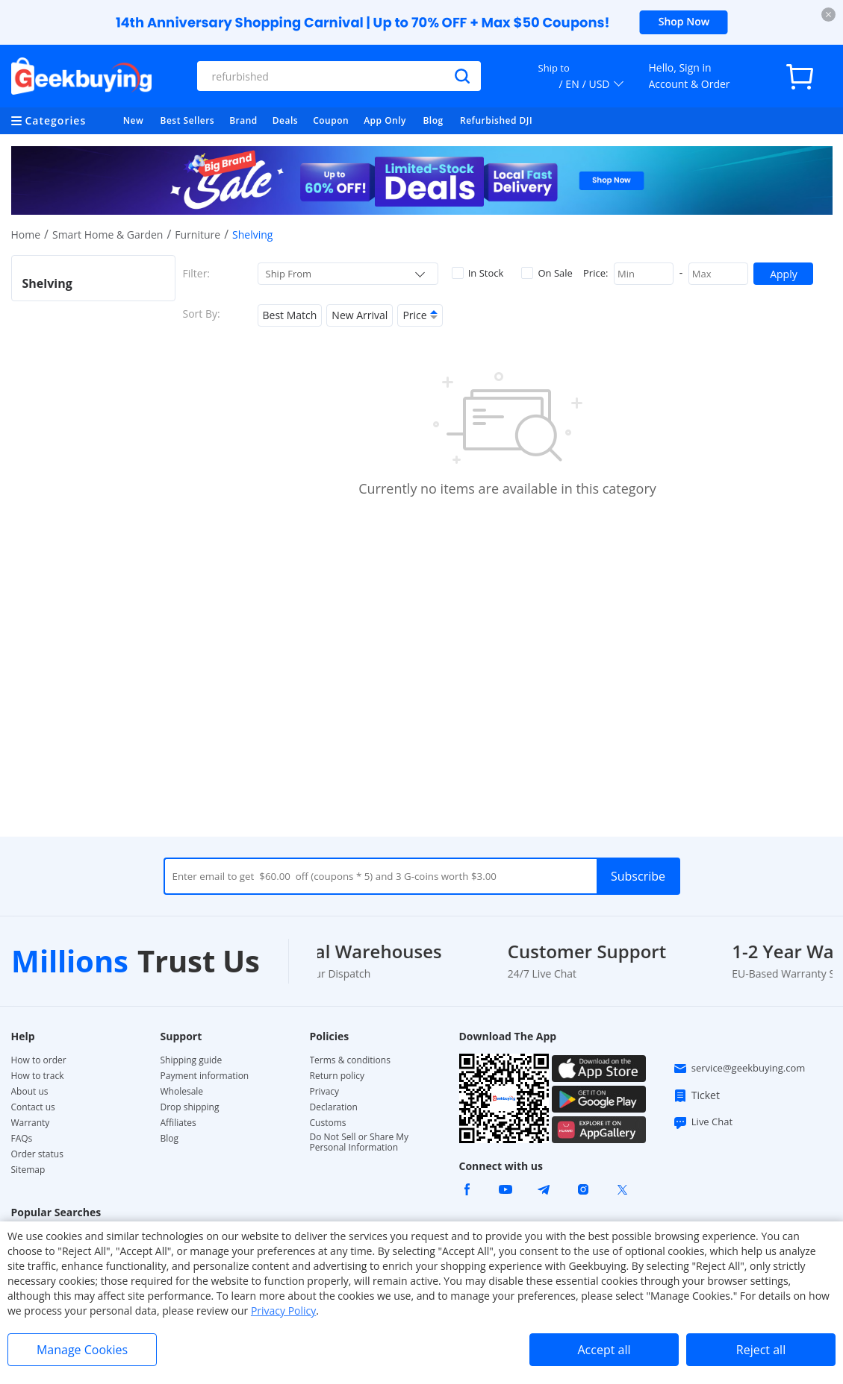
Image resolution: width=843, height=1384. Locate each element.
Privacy (325, 1091)
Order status (37, 1154)
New (133, 120)
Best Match (290, 315)
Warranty (30, 1123)
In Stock (478, 273)
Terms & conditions (350, 1060)
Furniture (197, 234)
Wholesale (182, 1091)
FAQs (22, 1138)
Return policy (337, 1076)
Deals (285, 120)
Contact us (33, 1107)
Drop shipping (190, 1107)
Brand (243, 120)
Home (26, 234)
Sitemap (28, 1169)
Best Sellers (188, 120)
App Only (385, 120)
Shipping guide (192, 1060)
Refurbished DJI (496, 120)
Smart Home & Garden (108, 234)
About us (30, 1091)
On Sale (546, 273)
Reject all (761, 1349)
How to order (38, 1060)
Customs (328, 1123)
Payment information (205, 1076)
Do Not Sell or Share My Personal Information (359, 1142)
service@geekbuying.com (739, 1068)
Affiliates (178, 1123)
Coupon (331, 120)
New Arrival (360, 315)
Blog (433, 120)
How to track (37, 1076)
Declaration (334, 1107)
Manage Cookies (82, 1349)
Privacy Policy (283, 1310)
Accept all (603, 1349)
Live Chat (702, 1122)
